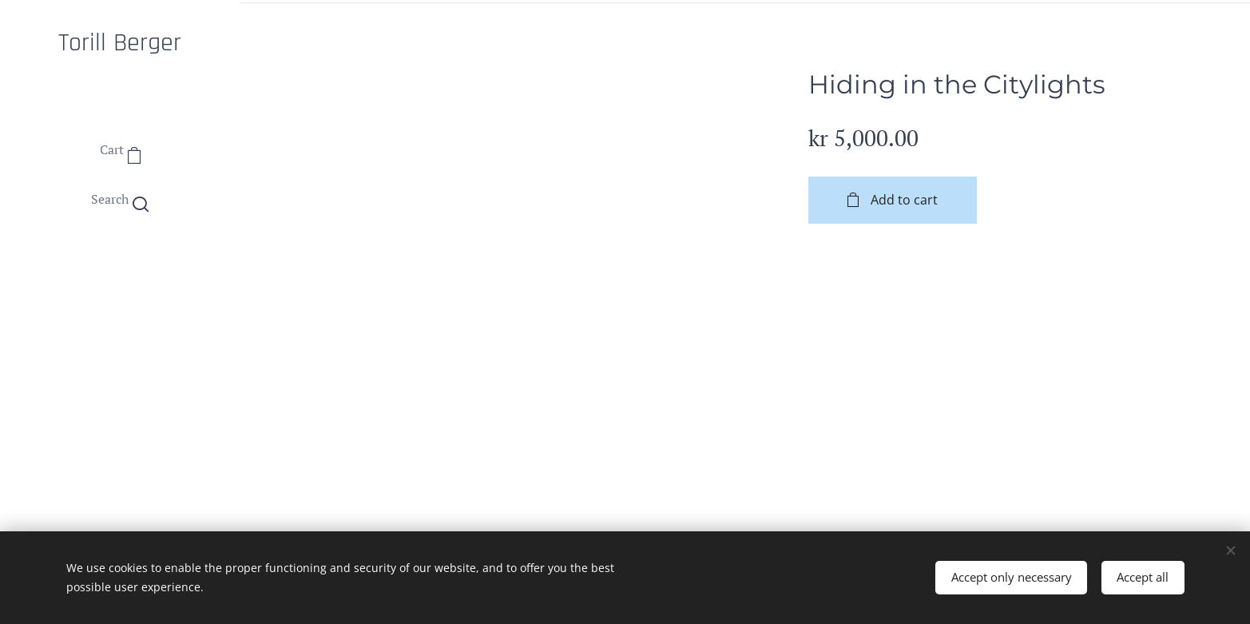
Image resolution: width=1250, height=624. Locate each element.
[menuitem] (120, 265)
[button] (120, 199)
